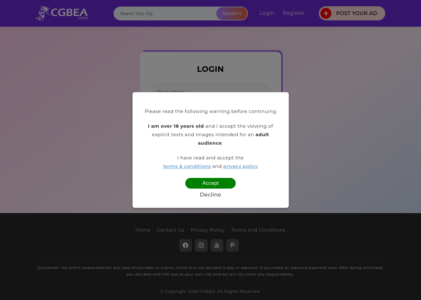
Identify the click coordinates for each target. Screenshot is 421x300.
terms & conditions (187, 166)
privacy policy (240, 166)
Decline (210, 194)
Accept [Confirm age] (211, 183)
